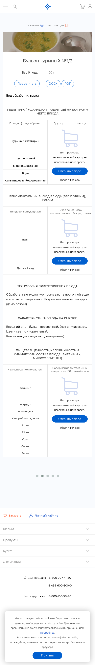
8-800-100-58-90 (60, 594)
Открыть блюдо (69, 170)
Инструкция (56, 25)
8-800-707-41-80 (60, 575)
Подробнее (47, 632)
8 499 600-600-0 (60, 583)
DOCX (53, 83)
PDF (68, 83)
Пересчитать (26, 83)
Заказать (12, 513)
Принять (47, 655)
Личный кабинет (44, 513)
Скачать (36, 25)
